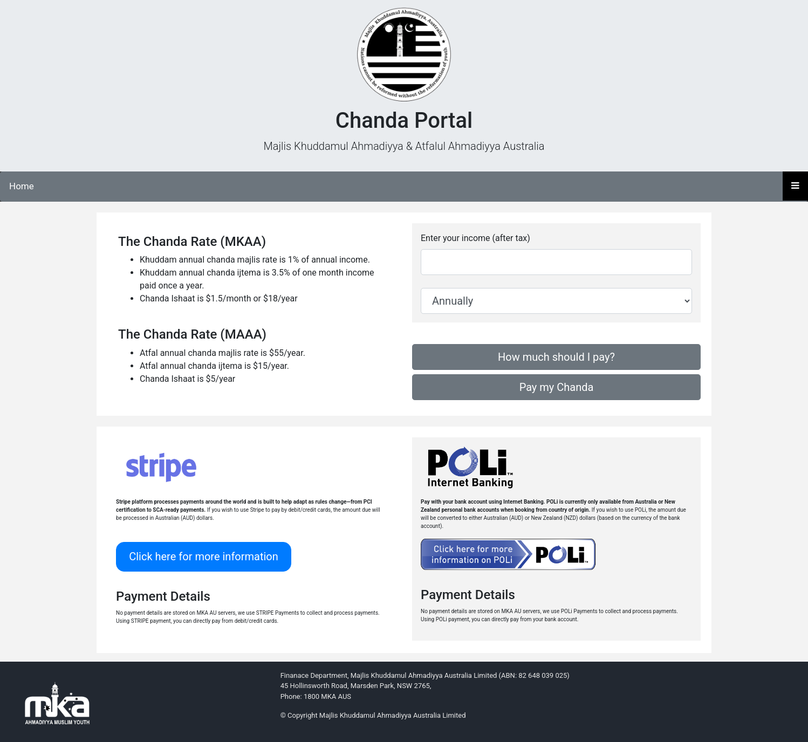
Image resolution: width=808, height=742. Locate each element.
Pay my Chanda (556, 387)
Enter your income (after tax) (475, 238)
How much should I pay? (556, 357)
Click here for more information (203, 556)
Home (21, 186)
